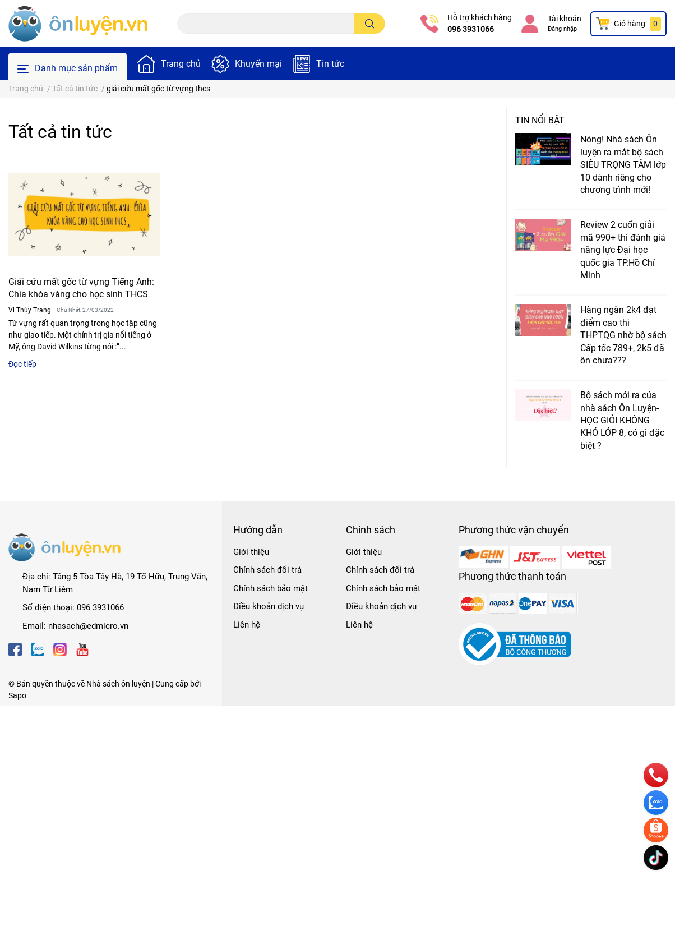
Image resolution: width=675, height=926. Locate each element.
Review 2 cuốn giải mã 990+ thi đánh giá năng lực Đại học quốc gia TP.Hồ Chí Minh (622, 249)
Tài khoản (564, 18)
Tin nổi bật (540, 120)
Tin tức (330, 63)
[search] (370, 23)
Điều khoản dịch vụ (268, 606)
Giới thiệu (251, 552)
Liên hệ (246, 625)
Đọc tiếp (22, 364)
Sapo (17, 695)
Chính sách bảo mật (270, 588)
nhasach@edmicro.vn (88, 626)
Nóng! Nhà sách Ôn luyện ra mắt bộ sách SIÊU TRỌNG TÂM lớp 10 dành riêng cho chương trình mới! (623, 164)
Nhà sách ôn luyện (118, 683)
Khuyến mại (258, 63)
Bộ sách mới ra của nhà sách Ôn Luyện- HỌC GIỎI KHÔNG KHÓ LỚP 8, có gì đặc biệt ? (622, 420)
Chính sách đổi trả (267, 570)
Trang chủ (181, 63)
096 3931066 (470, 29)
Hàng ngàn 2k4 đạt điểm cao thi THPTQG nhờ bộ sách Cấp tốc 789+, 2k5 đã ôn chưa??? (623, 335)
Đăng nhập (562, 29)
